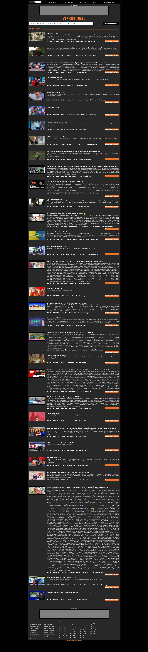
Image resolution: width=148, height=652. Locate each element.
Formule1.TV (73, 176)
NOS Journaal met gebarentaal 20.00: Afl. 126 (62, 592)
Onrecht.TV (70, 85)
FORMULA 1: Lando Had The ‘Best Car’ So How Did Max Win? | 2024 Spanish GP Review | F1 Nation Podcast (81, 370)
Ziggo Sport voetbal (35, 624)
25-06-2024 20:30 (53, 85)
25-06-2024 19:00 (53, 144)
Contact (94, 2)
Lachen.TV (72, 632)
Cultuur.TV (70, 41)
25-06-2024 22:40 (53, 41)
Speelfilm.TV (94, 624)
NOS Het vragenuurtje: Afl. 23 (57, 355)
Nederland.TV (69, 2)
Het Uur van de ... (34, 626)
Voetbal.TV (89, 100)
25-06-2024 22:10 (53, 56)
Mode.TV (72, 636)
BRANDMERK (33, 636)
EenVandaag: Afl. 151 (54, 318)
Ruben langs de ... (49, 628)
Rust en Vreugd (48, 638)
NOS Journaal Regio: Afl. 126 (56, 247)
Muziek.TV (72, 283)
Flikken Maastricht (49, 630)
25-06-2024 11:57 (53, 421)
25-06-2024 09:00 (53, 450)
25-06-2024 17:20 (53, 239)
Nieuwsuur (33, 632)
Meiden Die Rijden (49, 626)
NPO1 (62, 100)
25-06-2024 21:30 (53, 73)
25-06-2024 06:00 (53, 572)
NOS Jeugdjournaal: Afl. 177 (56, 137)
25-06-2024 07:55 (53, 480)
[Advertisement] (74, 10)
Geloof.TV (62, 634)
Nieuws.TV (70, 56)
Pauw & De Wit (34, 630)
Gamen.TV (72, 313)
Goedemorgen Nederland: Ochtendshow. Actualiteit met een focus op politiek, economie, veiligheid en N (82, 428)
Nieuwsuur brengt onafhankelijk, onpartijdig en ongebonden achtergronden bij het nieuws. (78, 63)
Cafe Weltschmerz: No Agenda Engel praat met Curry (65, 181)
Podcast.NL (83, 2)
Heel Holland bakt (35, 634)
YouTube (64, 176)
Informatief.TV (72, 159)
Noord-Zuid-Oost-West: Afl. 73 (57, 232)
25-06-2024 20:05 (53, 115)
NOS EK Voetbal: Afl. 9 (54, 107)
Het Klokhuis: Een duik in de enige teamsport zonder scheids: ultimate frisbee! (73, 152)
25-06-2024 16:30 (53, 313)
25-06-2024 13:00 (53, 408)
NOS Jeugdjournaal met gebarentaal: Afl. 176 (62, 577)
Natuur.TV (82, 421)
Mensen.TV (96, 227)
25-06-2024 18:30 (53, 176)
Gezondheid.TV (63, 636)
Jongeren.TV (71, 144)
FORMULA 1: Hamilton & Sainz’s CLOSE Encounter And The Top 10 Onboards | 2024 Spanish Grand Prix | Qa (82, 166)
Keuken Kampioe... (35, 628)
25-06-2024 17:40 (53, 207)
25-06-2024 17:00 (53, 283)
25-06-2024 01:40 (53, 600)
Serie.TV (82, 638)
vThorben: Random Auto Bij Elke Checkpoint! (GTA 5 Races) (66, 303)
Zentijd (46, 636)
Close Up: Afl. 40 (52, 33)
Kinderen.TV (71, 465)
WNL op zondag (48, 632)
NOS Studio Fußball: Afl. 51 (56, 93)
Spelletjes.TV (94, 626)
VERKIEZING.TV (74, 18)
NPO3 (63, 144)
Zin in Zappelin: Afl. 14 (54, 458)
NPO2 (63, 41)
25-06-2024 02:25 (53, 585)
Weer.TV (93, 632)
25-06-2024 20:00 (53, 130)
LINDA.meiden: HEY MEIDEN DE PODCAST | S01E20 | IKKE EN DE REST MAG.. (70, 333)
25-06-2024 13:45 (53, 392)
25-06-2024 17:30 (53, 227)
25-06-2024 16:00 (53, 350)
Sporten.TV (79, 100)
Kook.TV (72, 630)
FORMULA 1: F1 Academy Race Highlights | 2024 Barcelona (66, 397)
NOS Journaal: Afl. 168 (54, 288)
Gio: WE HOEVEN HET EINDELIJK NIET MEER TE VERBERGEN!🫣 (66, 214)
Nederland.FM (53, 2)
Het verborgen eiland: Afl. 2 (56, 199)
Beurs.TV (72, 194)
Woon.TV (93, 634)
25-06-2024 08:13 (53, 465)
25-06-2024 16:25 (53, 326)
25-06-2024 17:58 (53, 194)
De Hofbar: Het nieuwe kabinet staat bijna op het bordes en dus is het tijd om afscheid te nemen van (81, 48)
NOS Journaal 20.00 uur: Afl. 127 (57, 122)
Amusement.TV (74, 227)
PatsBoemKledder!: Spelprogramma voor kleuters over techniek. (69, 472)
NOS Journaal (48, 624)
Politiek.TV (79, 56)
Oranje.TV (83, 632)
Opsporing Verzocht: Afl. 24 (56, 78)
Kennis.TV (79, 41)
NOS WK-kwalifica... (49, 634)
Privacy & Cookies (109, 2)
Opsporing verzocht (35, 638)
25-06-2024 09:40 (53, 436)
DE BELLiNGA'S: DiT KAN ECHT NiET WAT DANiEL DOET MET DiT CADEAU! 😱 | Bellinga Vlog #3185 (78, 487)
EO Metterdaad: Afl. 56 (54, 413)
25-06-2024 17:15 (53, 254)
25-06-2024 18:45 (53, 159)
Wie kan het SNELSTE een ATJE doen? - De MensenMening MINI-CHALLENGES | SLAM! (75, 261)
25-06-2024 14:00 (53, 363)
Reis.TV (81, 239)
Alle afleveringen (90, 41)
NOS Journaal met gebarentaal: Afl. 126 (60, 443)
